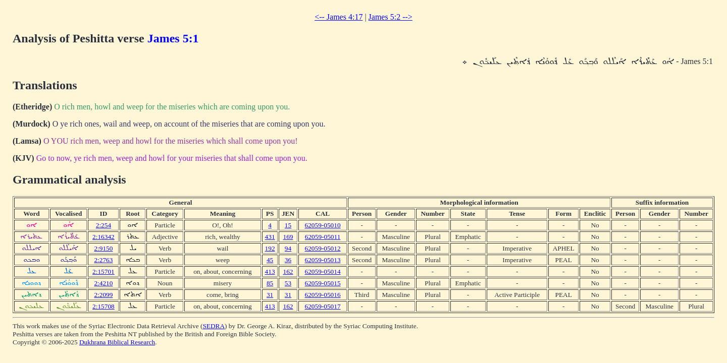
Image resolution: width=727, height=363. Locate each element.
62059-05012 (323, 248)
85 (270, 283)
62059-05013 (323, 260)
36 (288, 260)
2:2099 (103, 294)
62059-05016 (323, 294)
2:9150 (103, 248)
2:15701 (103, 271)
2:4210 (103, 283)
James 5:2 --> (390, 17)
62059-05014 (323, 271)
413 (270, 271)
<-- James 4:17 (338, 17)
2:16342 (103, 236)
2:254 (103, 225)
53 (288, 283)
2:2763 (103, 260)
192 (270, 248)
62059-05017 (323, 306)
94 (288, 248)
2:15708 (103, 306)
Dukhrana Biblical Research (117, 342)
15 (288, 225)
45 (270, 260)
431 (270, 236)
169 (288, 236)
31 (270, 294)
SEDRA (213, 326)
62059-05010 (323, 225)
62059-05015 (323, 283)
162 (288, 271)
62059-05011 (323, 236)
